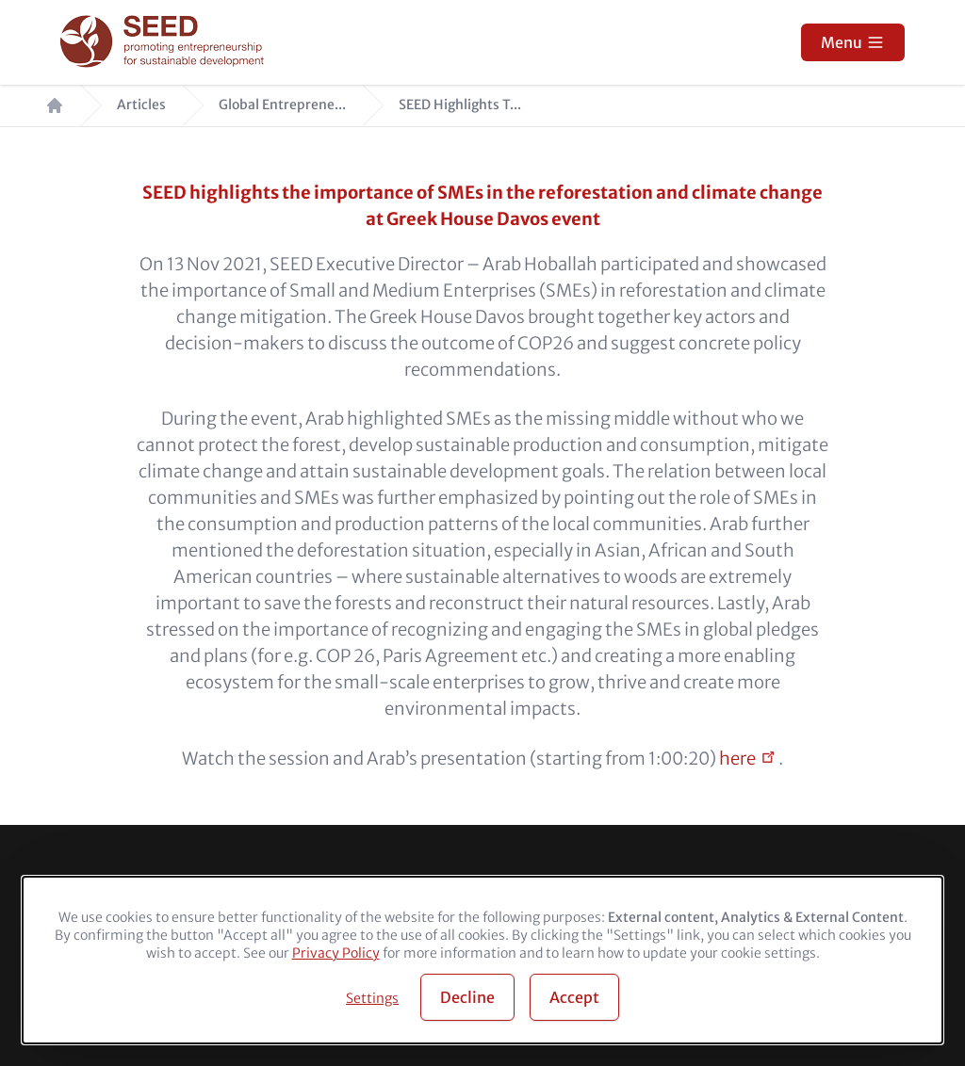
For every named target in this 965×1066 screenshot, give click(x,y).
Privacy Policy (336, 953)
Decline (467, 997)
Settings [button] (372, 998)
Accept (574, 997)
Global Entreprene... (282, 105)
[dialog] (482, 960)
